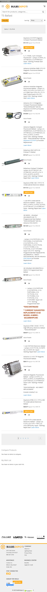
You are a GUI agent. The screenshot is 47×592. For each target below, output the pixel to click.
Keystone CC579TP (30, 140)
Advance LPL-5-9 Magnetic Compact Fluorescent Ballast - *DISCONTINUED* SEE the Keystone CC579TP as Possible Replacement (34, 107)
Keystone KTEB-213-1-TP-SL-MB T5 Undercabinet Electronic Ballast (34, 402)
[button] (25, 50)
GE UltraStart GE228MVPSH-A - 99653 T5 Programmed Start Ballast (34, 270)
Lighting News (28, 551)
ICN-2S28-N (27, 258)
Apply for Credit (28, 565)
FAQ (25, 555)
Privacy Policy (28, 553)
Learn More (27, 63)
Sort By (26, 20)
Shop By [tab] (5, 20)
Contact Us (9, 563)
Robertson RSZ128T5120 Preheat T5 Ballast (32, 151)
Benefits (26, 563)
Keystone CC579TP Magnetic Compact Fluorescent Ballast (33, 39)
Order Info (9, 567)
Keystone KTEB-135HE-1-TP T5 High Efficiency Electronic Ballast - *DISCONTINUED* (34, 328)
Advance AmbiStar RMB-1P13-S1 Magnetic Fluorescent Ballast (34, 69)
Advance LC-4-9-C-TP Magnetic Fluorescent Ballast (34, 358)
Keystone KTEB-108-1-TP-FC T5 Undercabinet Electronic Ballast (34, 184)
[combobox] (23, 11)
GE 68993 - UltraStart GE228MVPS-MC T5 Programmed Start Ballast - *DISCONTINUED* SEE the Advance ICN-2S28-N (32, 219)
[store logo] (16, 6)
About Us (26, 548)
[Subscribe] (17, 582)
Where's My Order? (11, 565)
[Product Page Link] (12, 50)
